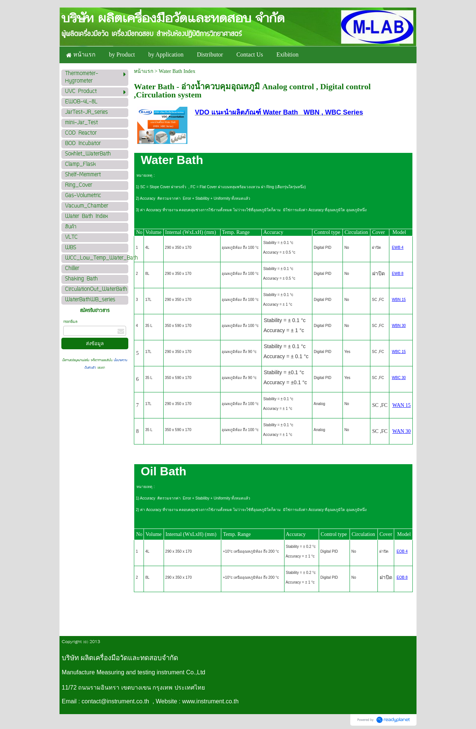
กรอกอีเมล (70, 322)
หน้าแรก (143, 71)
